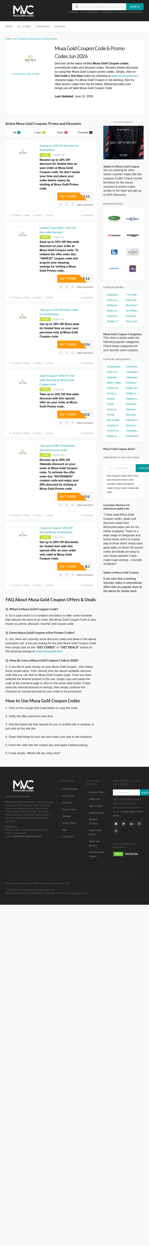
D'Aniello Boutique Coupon (90, 12)
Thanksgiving (133, 372)
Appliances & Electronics (133, 398)
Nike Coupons (96, 806)
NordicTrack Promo (95, 832)
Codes (40, 132)
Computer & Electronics (133, 430)
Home (9, 26)
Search (135, 6)
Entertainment (133, 404)
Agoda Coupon (96, 813)
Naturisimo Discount (114, 294)
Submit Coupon (70, 789)
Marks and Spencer (94, 843)
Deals (62, 132)
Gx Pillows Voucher (133, 310)
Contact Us (67, 836)
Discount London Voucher (133, 316)
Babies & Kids (114, 436)
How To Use (68, 796)
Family (110, 414)
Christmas (131, 366)
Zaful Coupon (114, 300)
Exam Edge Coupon (133, 300)
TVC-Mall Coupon (133, 294)
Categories (43, 26)
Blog (64, 830)
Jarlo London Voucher (134, 12)
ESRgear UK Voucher (114, 305)
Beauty (111, 398)
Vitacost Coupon (114, 316)
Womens (131, 414)
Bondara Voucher (93, 821)
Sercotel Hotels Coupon (96, 854)
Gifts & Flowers (114, 372)
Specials (60, 26)
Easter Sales (133, 388)
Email (48, 215)
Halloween (132, 377)
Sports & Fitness (133, 425)
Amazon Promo (97, 792)
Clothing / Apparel (133, 382)
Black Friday (114, 382)
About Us (66, 802)
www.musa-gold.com (125, 75)
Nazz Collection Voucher (133, 321)
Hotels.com (94, 799)
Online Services (114, 388)
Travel (110, 404)
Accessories (113, 366)
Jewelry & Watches (114, 425)
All (16, 132)
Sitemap (66, 816)
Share (36, 215)
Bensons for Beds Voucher (133, 305)
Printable (85, 132)
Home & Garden (114, 393)
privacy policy (128, 811)
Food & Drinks (114, 430)
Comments (86, 215)
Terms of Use (69, 809)
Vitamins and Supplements (133, 409)
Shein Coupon (114, 310)
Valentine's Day (114, 377)
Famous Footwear (133, 420)
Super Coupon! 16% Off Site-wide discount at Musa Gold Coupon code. (57, 380)
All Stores (24, 26)
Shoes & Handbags (114, 409)
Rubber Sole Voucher (114, 321)
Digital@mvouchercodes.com (27, 836)
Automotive (132, 436)
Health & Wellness (133, 393)
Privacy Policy (69, 823)
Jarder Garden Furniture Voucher (113, 12)
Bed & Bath (113, 420)
